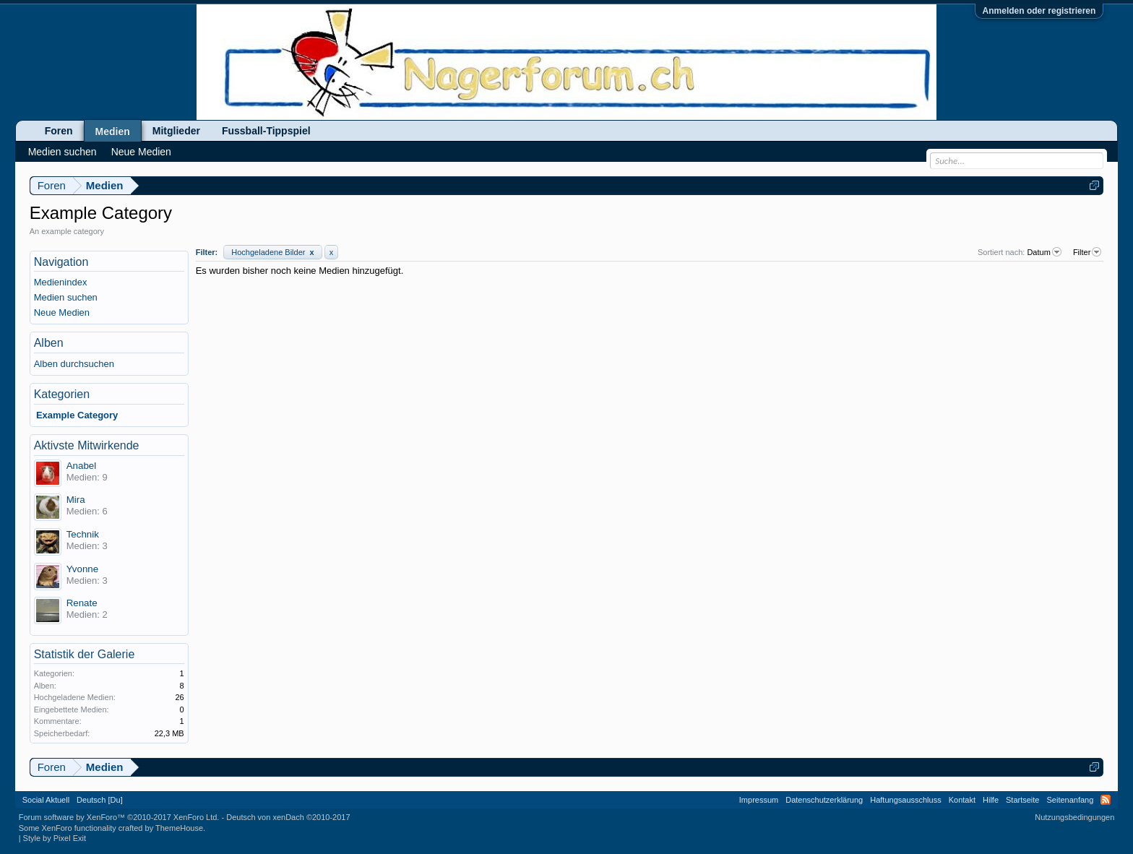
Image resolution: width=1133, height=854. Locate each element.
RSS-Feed (1105, 800)
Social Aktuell (45, 799)
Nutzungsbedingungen (1074, 817)
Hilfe (991, 799)
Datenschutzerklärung (824, 799)
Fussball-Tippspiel (266, 131)
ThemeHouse (179, 828)
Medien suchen (66, 297)
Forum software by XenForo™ (119, 817)
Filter (1088, 252)
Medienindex (60, 282)
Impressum (758, 799)
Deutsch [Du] (100, 799)
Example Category (77, 415)
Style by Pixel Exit (54, 838)
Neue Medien (62, 312)
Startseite (1022, 799)
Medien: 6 (87, 511)
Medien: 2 (87, 614)
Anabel (81, 465)
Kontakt (962, 799)
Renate (82, 603)
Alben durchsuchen (74, 363)
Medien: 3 (87, 545)
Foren (59, 131)
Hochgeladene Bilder (272, 252)
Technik (82, 534)
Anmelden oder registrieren (1039, 11)
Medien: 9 (87, 477)
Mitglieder (176, 131)
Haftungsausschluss (905, 799)
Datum (1045, 252)
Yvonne (82, 569)
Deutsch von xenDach (288, 817)
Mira (75, 499)
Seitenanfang (1069, 799)
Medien (112, 131)
